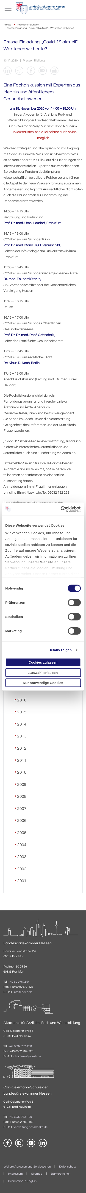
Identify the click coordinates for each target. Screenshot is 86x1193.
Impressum (15, 1173)
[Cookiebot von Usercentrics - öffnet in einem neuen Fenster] (61, 509)
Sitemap (36, 1173)
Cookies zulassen (43, 662)
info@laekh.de (23, 992)
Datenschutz (67, 1166)
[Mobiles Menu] (8, 8)
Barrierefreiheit (60, 1173)
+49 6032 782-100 (20, 1116)
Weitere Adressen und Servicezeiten (27, 1166)
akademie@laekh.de (27, 1056)
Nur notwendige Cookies (43, 683)
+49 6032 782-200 (20, 1046)
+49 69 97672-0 (18, 981)
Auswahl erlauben (43, 672)
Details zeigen (60, 650)
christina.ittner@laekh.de (22, 492)
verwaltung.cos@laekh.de (30, 1127)
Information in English (22, 1181)
